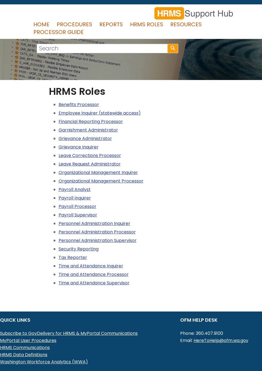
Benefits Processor (79, 104)
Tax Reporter (73, 257)
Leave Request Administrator (90, 164)
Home (41, 24)
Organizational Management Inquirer (98, 172)
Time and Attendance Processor (94, 274)
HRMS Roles (146, 24)
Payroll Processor (77, 206)
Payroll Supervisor (78, 215)
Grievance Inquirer (79, 147)
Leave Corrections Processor (90, 155)
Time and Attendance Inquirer (91, 266)
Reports (111, 24)
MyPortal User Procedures (28, 340)
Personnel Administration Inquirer (94, 223)
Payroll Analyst (75, 189)
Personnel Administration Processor (97, 232)
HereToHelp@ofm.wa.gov (221, 340)
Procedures (74, 24)
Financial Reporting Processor (91, 121)
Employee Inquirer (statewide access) (100, 113)
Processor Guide (58, 32)
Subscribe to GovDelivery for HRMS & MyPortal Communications (69, 333)
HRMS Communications (25, 347)
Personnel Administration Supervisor (98, 240)
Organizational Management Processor (101, 181)
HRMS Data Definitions (23, 355)
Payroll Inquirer (75, 198)
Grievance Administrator (85, 138)
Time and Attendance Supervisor (94, 283)
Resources (186, 24)
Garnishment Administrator (88, 130)
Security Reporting (79, 249)
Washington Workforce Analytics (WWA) (44, 362)
